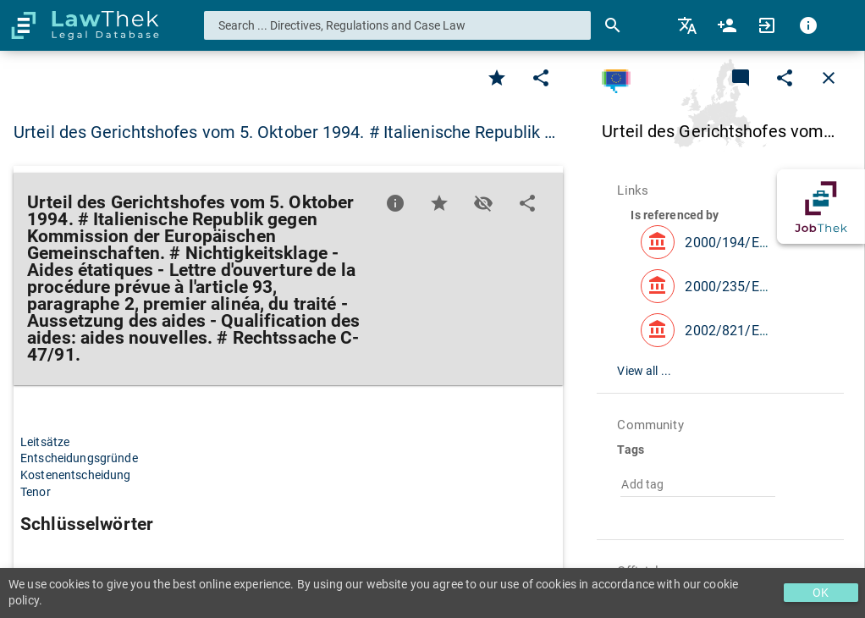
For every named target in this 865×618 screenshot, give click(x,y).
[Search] (613, 25)
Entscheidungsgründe (79, 458)
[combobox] (398, 25)
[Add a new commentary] (741, 78)
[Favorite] (497, 78)
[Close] (829, 78)
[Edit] (541, 78)
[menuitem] (688, 25)
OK (821, 592)
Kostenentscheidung (75, 475)
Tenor (35, 492)
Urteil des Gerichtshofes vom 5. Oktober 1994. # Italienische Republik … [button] (284, 132)
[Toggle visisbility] (483, 203)
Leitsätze (44, 442)
